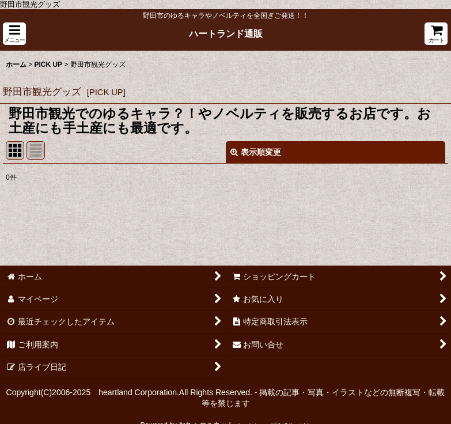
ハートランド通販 (226, 33)
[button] (14, 33)
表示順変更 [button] (255, 152)
